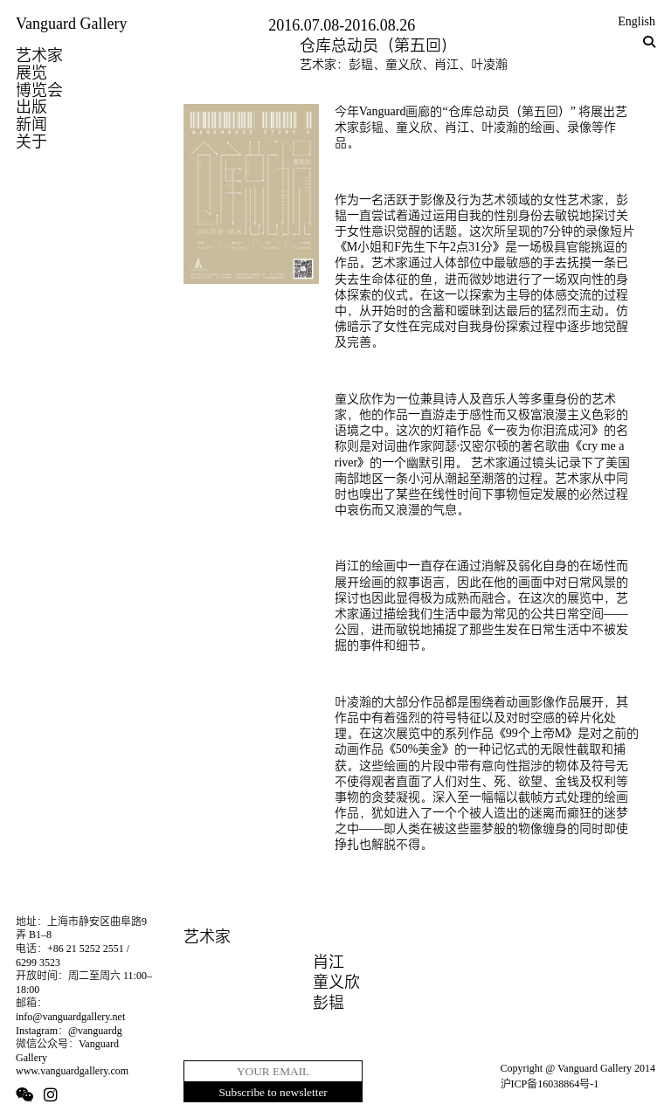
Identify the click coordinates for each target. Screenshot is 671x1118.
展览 (31, 72)
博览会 (39, 90)
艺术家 (39, 55)
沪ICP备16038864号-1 (550, 1084)
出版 (31, 106)
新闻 (31, 124)
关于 (31, 141)
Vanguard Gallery (71, 23)
